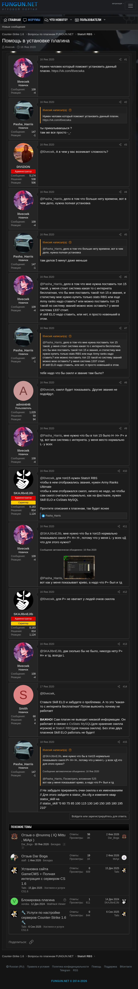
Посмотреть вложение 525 (79, 778)
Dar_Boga (27, 844)
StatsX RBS (64, 728)
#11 (125, 526)
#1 (125, 59)
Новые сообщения (13, 26)
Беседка (55, 844)
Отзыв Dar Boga (34, 856)
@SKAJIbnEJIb (51, 533)
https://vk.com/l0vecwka (68, 71)
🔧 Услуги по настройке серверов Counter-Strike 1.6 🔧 (43, 918)
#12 (125, 592)
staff (23, 860)
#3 (125, 144)
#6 (125, 277)
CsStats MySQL (80, 723)
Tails (23, 887)
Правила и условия (38, 966)
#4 (125, 192)
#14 (125, 686)
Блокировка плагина (38, 900)
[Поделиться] (120, 59)
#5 (125, 234)
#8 (125, 382)
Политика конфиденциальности (70, 966)
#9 (125, 428)
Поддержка (110, 966)
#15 (125, 742)
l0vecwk (10, 47)
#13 (125, 644)
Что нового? (59, 20)
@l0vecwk (47, 151)
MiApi (116, 859)
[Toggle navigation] (130, 6)
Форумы (34, 20)
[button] (71, 20)
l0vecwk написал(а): (55, 110)
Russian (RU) (15, 966)
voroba (25, 904)
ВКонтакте (126, 966)
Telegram (65, 970)
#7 (125, 328)
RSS (75, 970)
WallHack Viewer (56, 904)
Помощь (96, 966)
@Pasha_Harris (51, 198)
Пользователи (90, 20)
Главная (14, 20)
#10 (125, 471)
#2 (125, 102)
